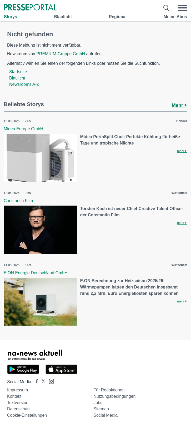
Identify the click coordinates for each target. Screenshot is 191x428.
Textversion (17, 402)
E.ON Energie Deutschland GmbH (36, 273)
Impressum (17, 390)
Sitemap (101, 409)
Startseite (18, 71)
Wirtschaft (179, 193)
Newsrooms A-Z (24, 84)
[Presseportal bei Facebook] (35, 382)
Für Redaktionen (108, 390)
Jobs (97, 402)
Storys (10, 16)
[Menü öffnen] (182, 8)
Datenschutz (19, 409)
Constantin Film (18, 200)
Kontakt (14, 396)
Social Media (105, 415)
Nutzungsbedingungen (114, 396)
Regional (118, 16)
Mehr (179, 105)
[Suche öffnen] (166, 8)
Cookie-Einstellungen (27, 415)
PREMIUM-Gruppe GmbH (60, 54)
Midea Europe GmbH (23, 129)
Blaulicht (63, 16)
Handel (181, 121)
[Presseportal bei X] (42, 382)
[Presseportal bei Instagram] (50, 381)
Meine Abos (175, 16)
